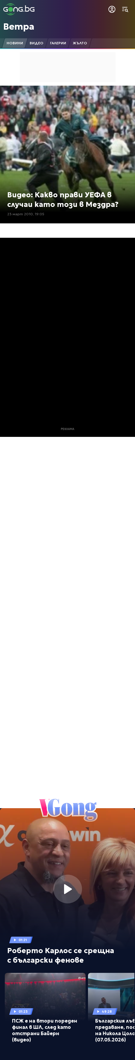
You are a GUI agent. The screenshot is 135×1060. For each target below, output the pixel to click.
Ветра (18, 26)
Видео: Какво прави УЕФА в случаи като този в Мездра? (63, 199)
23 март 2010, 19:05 (25, 214)
